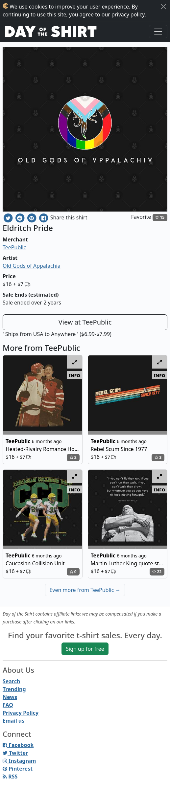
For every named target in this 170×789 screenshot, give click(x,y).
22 (156, 572)
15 (159, 217)
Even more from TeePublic (84, 590)
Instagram (19, 760)
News (10, 697)
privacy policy (128, 14)
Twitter (15, 752)
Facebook (18, 745)
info (74, 375)
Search (11, 681)
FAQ (8, 705)
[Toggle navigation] (158, 31)
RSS (10, 776)
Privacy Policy (20, 712)
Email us (13, 720)
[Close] (163, 7)
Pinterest (18, 768)
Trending (14, 689)
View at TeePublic (85, 322)
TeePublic (14, 247)
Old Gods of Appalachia (32, 265)
